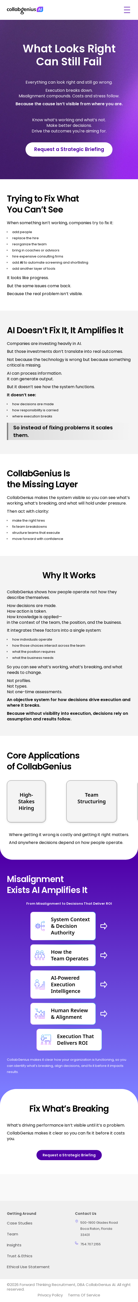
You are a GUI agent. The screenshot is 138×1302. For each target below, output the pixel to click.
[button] (126, 10)
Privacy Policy (50, 1295)
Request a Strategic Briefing (69, 149)
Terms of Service (84, 1295)
